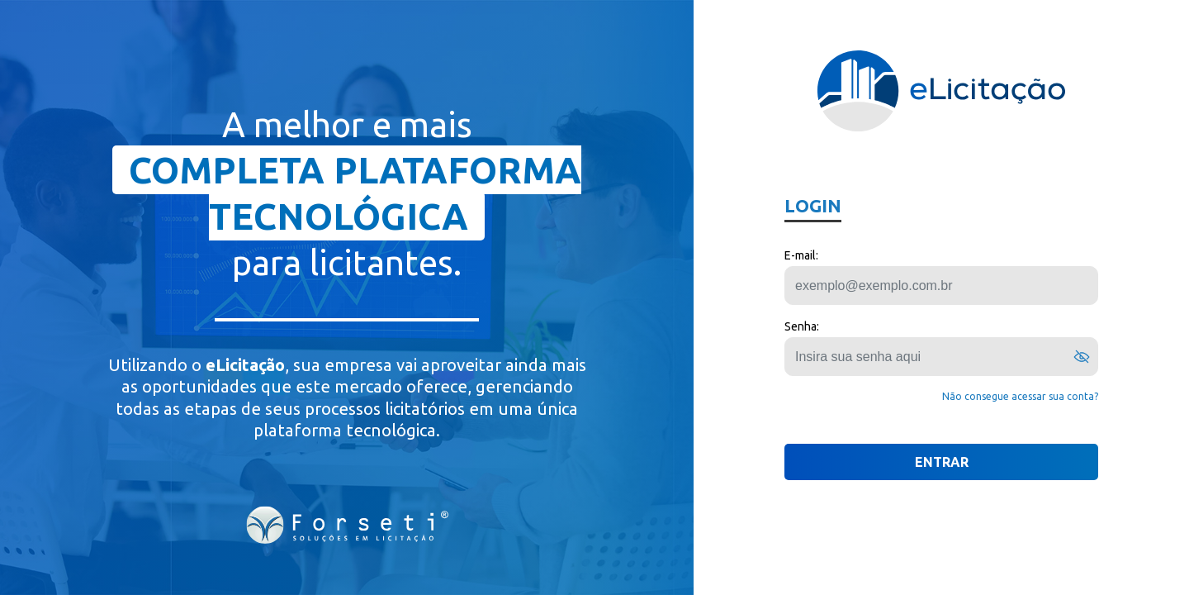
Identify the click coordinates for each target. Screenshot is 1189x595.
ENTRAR (942, 462)
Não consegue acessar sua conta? (1020, 396)
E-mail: (801, 255)
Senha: (801, 326)
